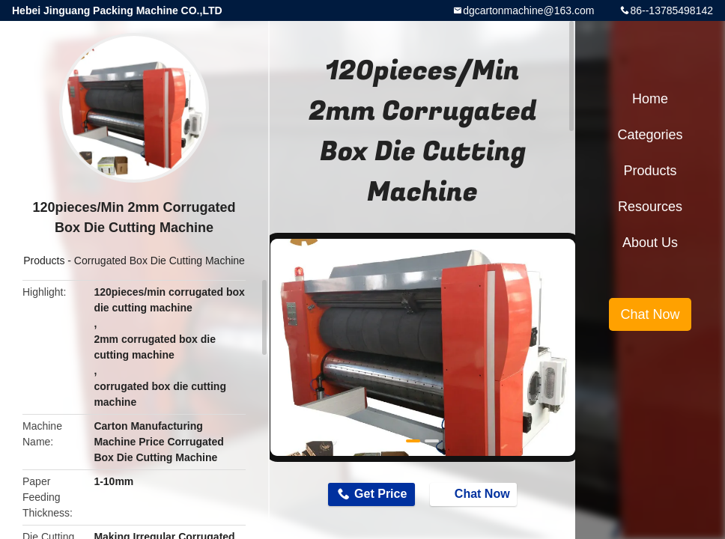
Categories (649, 134)
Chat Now (475, 493)
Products (43, 261)
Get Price (380, 493)
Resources (650, 206)
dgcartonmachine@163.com (528, 10)
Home (650, 98)
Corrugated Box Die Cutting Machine (159, 261)
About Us (650, 242)
